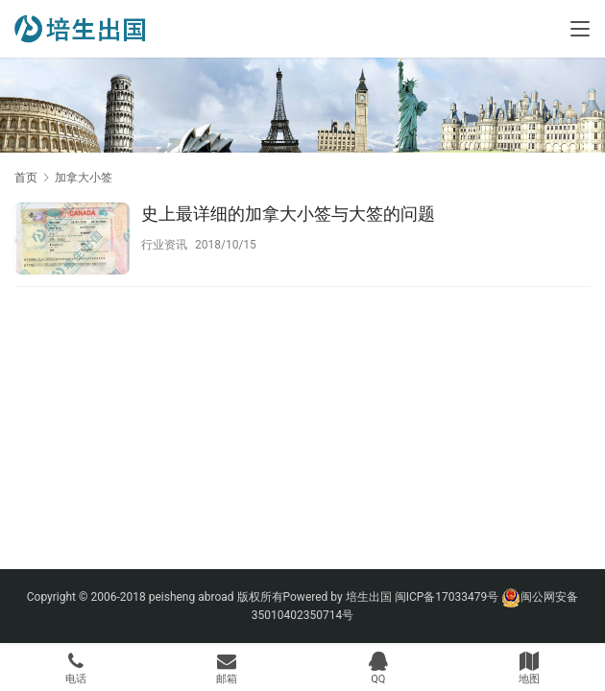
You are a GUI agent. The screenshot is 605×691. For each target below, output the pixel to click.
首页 (25, 177)
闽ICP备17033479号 (447, 597)
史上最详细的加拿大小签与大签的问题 (288, 213)
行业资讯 (164, 244)
